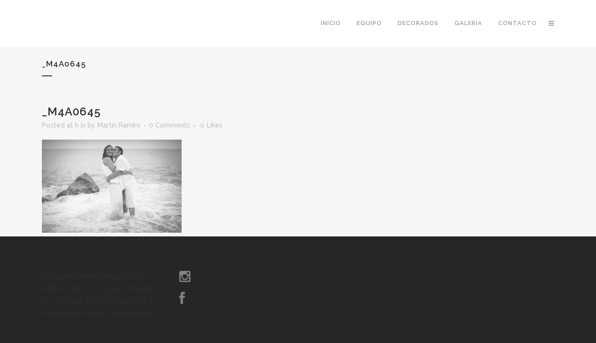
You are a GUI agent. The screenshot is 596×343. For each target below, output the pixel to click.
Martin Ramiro (119, 125)
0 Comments (169, 125)
